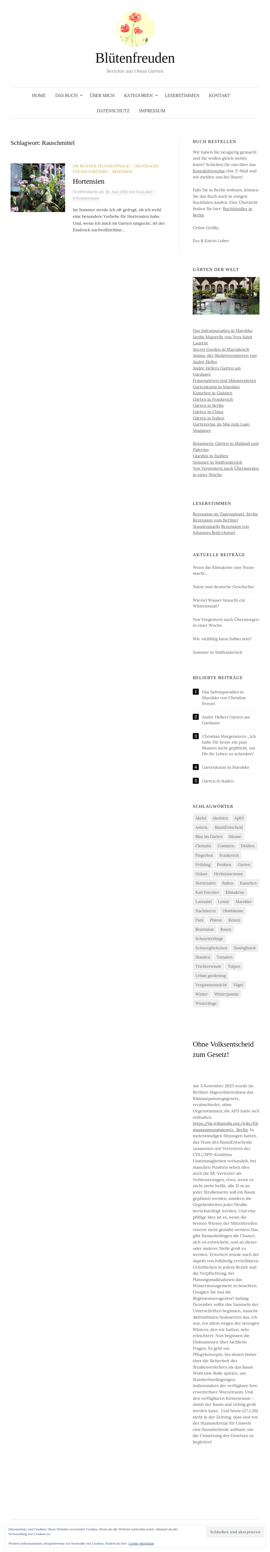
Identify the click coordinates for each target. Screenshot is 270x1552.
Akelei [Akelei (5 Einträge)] (200, 818)
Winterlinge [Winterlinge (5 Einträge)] (206, 1003)
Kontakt (219, 95)
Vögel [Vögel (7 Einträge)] (238, 984)
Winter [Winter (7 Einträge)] (201, 994)
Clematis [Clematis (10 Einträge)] (203, 845)
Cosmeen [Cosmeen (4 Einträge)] (226, 845)
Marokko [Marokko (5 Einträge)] (243, 901)
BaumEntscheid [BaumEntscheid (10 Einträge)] (229, 827)
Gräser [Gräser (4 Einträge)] (201, 873)
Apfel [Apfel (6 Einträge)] (239, 818)
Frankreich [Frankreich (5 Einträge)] (229, 855)
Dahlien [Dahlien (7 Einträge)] (248, 845)
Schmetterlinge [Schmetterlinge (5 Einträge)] (209, 938)
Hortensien (88, 181)
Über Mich (102, 95)
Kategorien (138, 95)
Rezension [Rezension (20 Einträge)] (204, 929)
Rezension (122, 171)
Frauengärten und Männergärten (224, 380)
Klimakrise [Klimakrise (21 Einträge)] (234, 892)
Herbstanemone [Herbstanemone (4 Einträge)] (228, 873)
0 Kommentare (86, 198)
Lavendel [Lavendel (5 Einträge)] (203, 901)
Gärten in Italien (208, 418)
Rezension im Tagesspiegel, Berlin (225, 514)
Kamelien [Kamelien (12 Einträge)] (248, 883)
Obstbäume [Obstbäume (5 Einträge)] (233, 910)
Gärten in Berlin (208, 405)
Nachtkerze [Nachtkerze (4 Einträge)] (205, 910)
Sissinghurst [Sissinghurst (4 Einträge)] (245, 947)
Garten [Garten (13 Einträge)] (244, 864)
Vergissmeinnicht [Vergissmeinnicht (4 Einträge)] (211, 984)
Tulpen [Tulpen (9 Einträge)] (234, 966)
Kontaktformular (209, 170)
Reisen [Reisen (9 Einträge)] (234, 920)
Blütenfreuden (135, 58)
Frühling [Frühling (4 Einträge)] (202, 864)
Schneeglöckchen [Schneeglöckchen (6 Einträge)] (211, 947)
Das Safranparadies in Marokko (223, 330)
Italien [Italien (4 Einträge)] (227, 883)
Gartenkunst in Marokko (216, 386)
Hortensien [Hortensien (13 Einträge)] (205, 883)
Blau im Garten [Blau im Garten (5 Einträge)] (209, 836)
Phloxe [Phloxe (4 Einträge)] (216, 920)
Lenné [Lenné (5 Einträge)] (223, 901)
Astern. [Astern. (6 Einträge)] (201, 827)
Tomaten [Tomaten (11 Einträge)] (225, 957)
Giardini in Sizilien (210, 455)
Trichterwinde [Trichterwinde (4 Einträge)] (208, 966)
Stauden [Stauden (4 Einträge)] (202, 957)
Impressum (152, 111)
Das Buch (66, 95)
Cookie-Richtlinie (141, 1543)
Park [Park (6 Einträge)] (199, 920)
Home (39, 95)
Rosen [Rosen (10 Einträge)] (226, 929)
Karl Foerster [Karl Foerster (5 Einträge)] (207, 892)
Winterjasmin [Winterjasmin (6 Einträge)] (226, 994)
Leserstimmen (182, 95)
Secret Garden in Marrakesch (221, 349)
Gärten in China (208, 411)
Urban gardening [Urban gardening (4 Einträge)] (210, 975)
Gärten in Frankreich (213, 399)
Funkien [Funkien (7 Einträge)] (224, 864)
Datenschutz (113, 111)
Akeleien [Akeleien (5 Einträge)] (220, 818)
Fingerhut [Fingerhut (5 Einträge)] (204, 855)
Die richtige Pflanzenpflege (101, 166)
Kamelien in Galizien (212, 392)
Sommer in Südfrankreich (217, 462)
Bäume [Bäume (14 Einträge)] (235, 836)
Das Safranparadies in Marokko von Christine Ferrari (224, 697)
